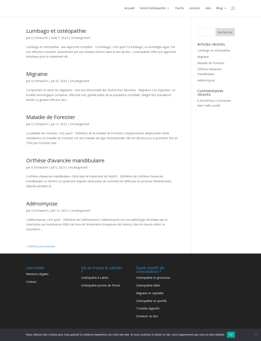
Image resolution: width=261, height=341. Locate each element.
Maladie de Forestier (50, 117)
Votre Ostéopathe (153, 8)
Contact (31, 282)
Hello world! (212, 105)
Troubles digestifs (148, 308)
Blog (219, 8)
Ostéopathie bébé (148, 285)
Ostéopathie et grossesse (153, 278)
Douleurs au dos (147, 316)
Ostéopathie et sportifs (152, 301)
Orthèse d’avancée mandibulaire (65, 160)
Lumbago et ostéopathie (56, 30)
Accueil (129, 8)
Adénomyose (42, 203)
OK (231, 334)
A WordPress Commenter (214, 101)
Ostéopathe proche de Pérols (101, 285)
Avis (208, 8)
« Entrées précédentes (40, 246)
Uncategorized (80, 38)
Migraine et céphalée (150, 293)
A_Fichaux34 (39, 38)
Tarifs (179, 8)
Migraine (37, 74)
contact (194, 8)
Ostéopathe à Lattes (94, 278)
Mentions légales (37, 274)
